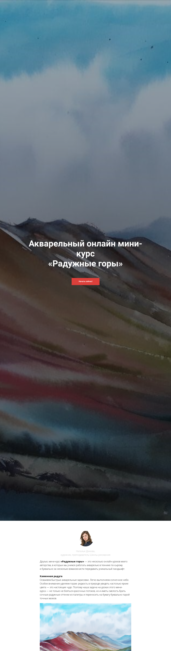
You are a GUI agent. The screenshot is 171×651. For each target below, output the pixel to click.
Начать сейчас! (85, 281)
